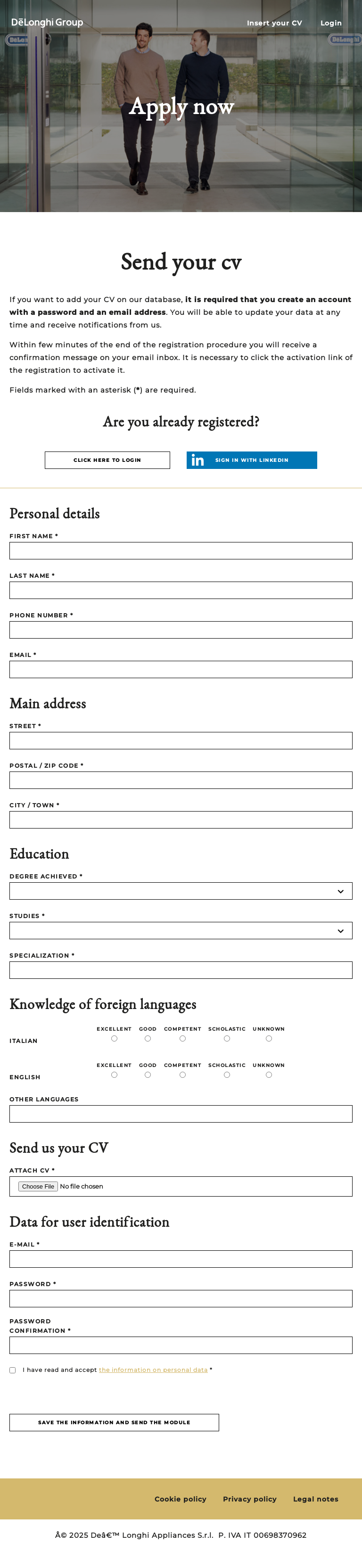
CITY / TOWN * (34, 805)
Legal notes (315, 1499)
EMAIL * (23, 654)
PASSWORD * (32, 1284)
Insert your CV (274, 23)
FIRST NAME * (33, 536)
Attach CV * (32, 1170)
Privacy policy (250, 1499)
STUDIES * (27, 915)
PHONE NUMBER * (41, 615)
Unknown (269, 1029)
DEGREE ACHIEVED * (46, 876)
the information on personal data (153, 1369)
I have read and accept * (118, 1369)
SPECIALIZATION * (41, 955)
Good (148, 1029)
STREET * (25, 726)
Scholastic (227, 1029)
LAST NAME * (32, 575)
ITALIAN (23, 1040)
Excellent (114, 1029)
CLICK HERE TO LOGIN (107, 460)
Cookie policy (180, 1499)
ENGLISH (25, 1077)
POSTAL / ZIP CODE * (46, 765)
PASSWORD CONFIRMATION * (40, 1326)
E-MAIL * (24, 1244)
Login (331, 23)
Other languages (44, 1099)
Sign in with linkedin (252, 460)
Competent (183, 1029)
